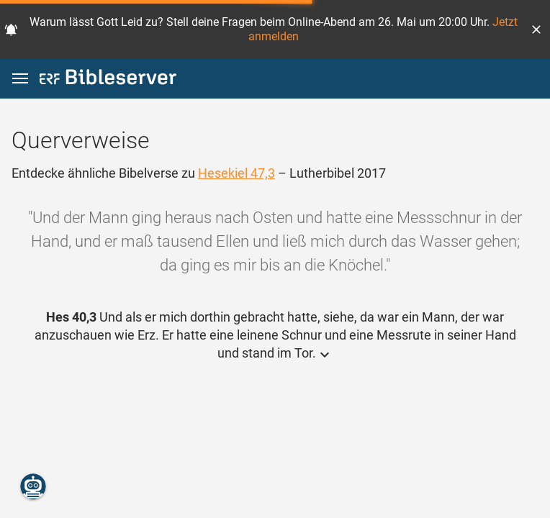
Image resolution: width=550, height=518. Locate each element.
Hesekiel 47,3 (236, 173)
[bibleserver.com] (108, 79)
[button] (536, 29)
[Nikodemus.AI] (33, 486)
